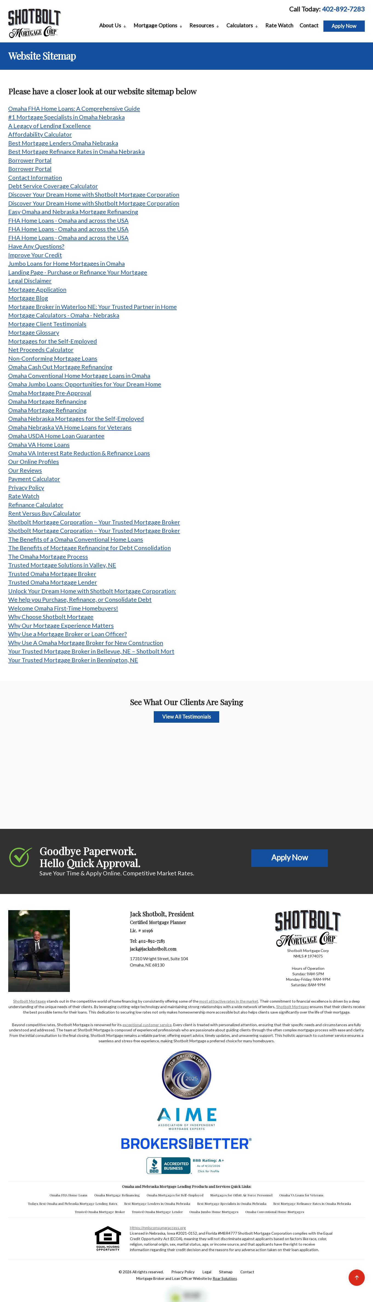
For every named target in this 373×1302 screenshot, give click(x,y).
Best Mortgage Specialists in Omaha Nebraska (231, 1203)
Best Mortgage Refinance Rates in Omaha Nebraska (76, 151)
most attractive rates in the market (228, 1001)
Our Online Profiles (33, 461)
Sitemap (226, 1271)
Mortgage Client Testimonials (47, 324)
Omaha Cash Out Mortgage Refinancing (60, 367)
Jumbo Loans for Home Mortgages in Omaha (66, 263)
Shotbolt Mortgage (29, 1001)
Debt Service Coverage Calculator (53, 186)
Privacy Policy (26, 487)
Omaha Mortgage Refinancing (47, 401)
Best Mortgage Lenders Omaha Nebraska (63, 143)
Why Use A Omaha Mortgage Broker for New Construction (85, 642)
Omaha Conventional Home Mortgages (274, 1212)
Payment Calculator (34, 478)
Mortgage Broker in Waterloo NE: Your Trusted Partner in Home (92, 306)
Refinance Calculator (35, 504)
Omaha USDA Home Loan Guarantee (56, 435)
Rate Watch (279, 25)
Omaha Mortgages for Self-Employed (175, 1195)
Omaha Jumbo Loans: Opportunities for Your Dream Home (84, 384)
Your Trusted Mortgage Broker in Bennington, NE (73, 660)
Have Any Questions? (36, 246)
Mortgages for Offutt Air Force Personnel (241, 1195)
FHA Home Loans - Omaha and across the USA (68, 220)
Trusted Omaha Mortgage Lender (52, 582)
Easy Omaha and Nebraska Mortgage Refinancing (73, 211)
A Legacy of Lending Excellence (49, 125)
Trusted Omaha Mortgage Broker (52, 573)
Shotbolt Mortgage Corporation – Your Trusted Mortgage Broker (94, 522)
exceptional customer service (147, 1024)
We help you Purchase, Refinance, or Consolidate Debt (80, 599)
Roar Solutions (225, 1278)
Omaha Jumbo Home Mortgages (213, 1212)
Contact (309, 25)
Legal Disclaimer (30, 280)
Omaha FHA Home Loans (68, 1195)
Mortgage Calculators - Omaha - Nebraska (63, 315)
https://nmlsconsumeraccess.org (158, 1227)
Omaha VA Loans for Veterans (301, 1195)
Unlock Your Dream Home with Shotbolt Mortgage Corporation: (92, 591)
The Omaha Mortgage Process (48, 556)
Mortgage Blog (28, 298)
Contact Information (35, 177)
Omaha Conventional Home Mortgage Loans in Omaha (79, 375)
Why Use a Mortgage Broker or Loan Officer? (67, 634)
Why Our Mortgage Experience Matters (61, 625)
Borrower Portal (30, 160)
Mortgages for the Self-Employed (52, 341)
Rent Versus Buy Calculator (44, 513)
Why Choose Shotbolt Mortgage (50, 616)
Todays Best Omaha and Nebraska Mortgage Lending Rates (72, 1203)
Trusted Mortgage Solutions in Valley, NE (62, 565)
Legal (207, 1271)
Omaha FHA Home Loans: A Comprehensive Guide (74, 108)
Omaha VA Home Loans (39, 444)
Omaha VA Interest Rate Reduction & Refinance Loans (79, 453)
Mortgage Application (37, 289)
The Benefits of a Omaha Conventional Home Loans (75, 539)
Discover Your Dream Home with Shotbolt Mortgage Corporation (93, 194)
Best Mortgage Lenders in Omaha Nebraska (157, 1203)
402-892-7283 (343, 9)
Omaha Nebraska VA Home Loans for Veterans (70, 427)
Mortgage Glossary (33, 332)
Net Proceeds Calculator (40, 349)
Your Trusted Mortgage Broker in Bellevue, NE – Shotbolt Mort (91, 651)
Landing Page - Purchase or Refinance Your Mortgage (77, 272)
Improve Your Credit (35, 255)
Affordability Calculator (40, 134)
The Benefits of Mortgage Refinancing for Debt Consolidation (89, 547)
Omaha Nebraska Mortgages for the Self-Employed (76, 418)
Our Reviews (25, 470)
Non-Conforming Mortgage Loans (52, 358)
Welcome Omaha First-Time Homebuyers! (63, 608)
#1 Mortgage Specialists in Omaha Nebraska (66, 117)
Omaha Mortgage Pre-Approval (49, 393)
